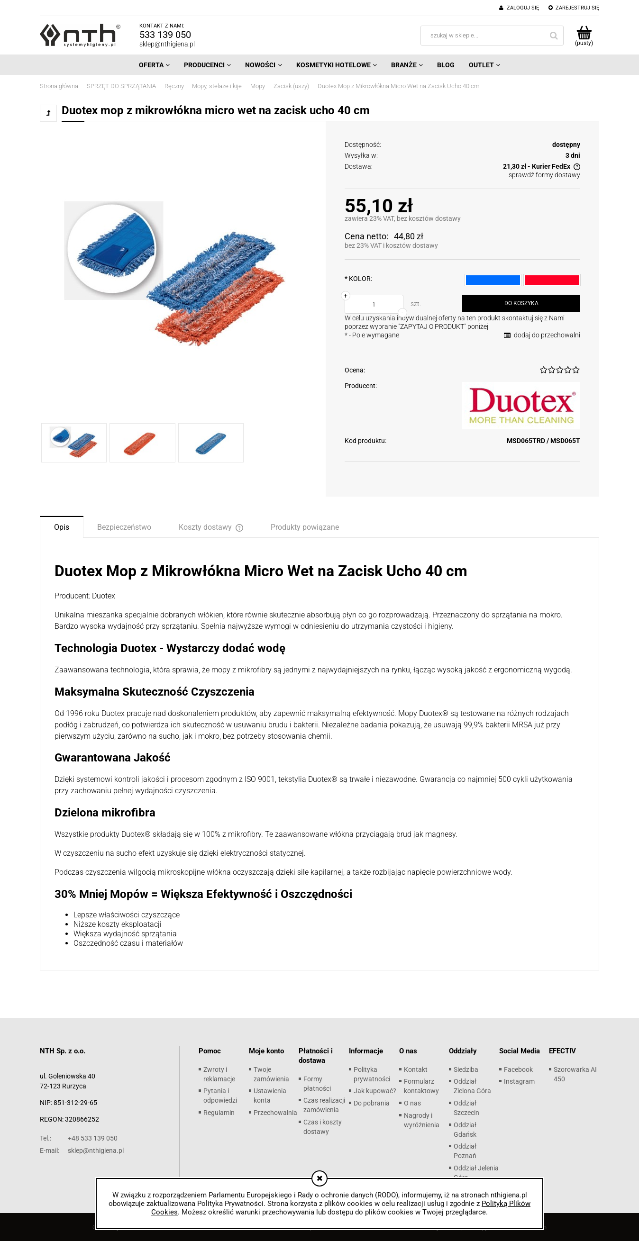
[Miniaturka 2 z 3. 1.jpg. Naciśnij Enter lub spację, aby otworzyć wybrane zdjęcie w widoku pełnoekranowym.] (142, 442)
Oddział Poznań (465, 1150)
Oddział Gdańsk (465, 1129)
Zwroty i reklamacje (219, 1074)
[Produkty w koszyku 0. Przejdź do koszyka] (583, 35)
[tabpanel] (319, 755)
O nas (412, 1103)
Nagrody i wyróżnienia (421, 1120)
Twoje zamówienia (271, 1074)
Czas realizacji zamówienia (324, 1105)
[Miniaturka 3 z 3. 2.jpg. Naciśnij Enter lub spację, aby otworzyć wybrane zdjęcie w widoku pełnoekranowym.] (211, 442)
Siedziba (466, 1069)
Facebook (518, 1069)
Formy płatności (317, 1083)
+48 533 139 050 (79, 1138)
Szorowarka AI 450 (575, 1074)
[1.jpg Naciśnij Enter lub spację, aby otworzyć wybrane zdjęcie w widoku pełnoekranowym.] (176, 277)
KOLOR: (358, 278)
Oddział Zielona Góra (472, 1086)
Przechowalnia (275, 1112)
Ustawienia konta (270, 1095)
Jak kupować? (375, 1091)
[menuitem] (154, 64)
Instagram (519, 1081)
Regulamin (219, 1112)
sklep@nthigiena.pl (167, 44)
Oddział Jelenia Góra (476, 1172)
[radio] (493, 280)
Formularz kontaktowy (421, 1086)
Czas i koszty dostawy (322, 1126)
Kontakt (416, 1069)
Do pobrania (372, 1103)
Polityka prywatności (372, 1074)
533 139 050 (165, 34)
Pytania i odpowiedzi (220, 1095)
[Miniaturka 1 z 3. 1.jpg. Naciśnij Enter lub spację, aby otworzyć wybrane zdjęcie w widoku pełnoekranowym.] (74, 442)
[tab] (61, 526)
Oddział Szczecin (466, 1107)
